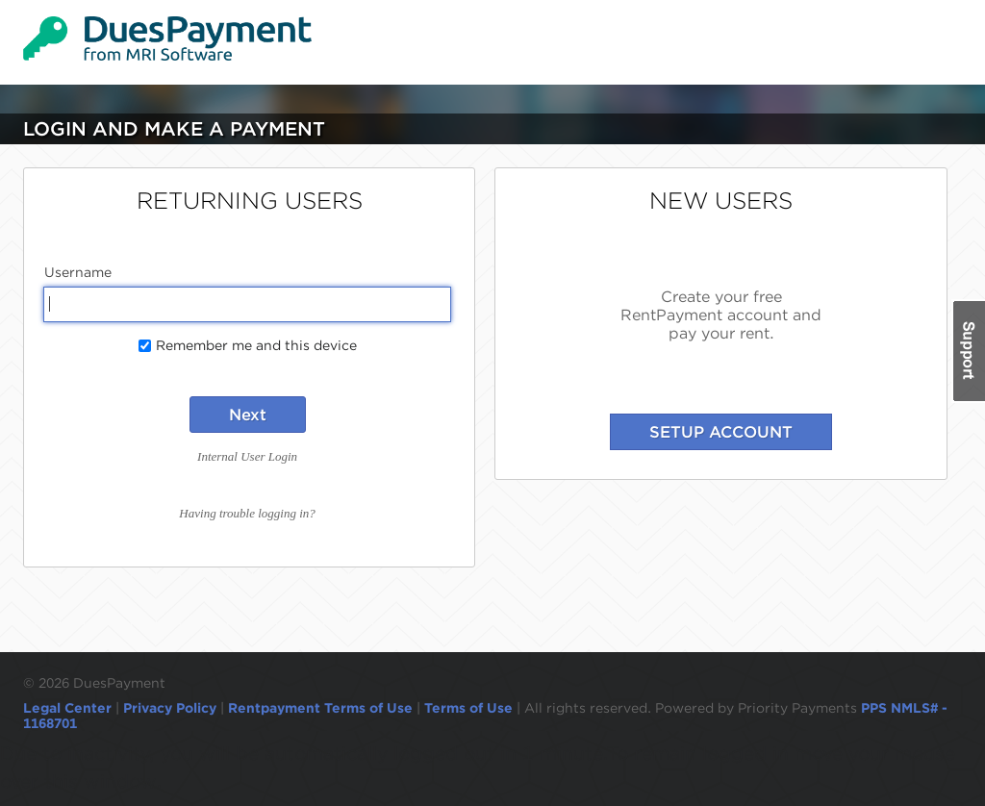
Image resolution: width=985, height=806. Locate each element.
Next (247, 414)
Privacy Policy (169, 708)
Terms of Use (468, 708)
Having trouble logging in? (247, 513)
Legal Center (67, 708)
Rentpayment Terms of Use (320, 708)
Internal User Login (247, 456)
